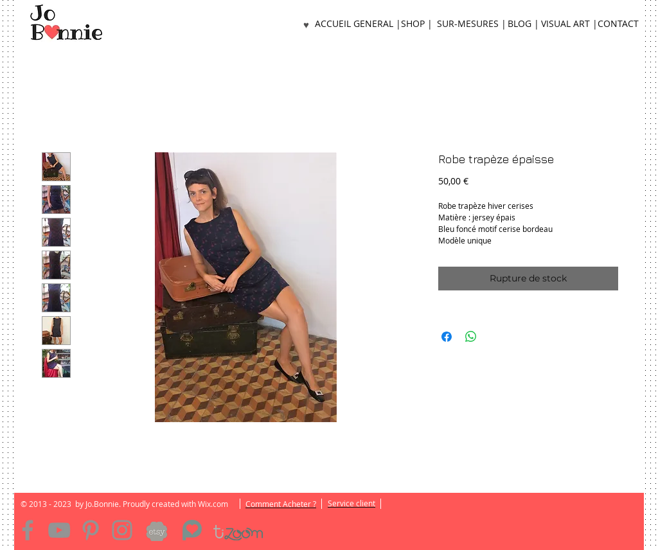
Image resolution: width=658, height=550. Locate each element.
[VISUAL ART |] (569, 24)
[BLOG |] (523, 24)
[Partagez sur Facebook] (446, 336)
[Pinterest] (90, 530)
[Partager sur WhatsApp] (471, 336)
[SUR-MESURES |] (471, 24)
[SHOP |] (416, 24)
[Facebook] (27, 530)
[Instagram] (122, 530)
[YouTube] (59, 530)
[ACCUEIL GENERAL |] (358, 24)
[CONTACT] (618, 24)
